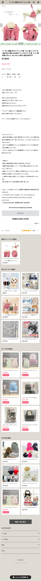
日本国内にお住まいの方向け (20, 219)
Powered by (20, 563)
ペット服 (3, 533)
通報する (37, 223)
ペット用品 (4, 539)
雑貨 (2, 545)
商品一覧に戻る (20, 522)
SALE (3, 551)
